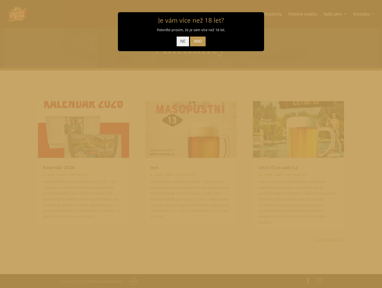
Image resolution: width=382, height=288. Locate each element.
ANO (198, 41)
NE (182, 41)
